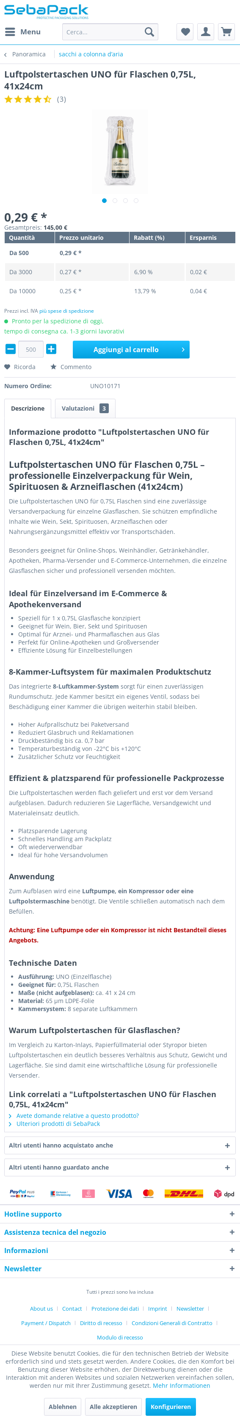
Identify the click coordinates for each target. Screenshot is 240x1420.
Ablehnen (63, 1407)
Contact (72, 1308)
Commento (70, 367)
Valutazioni (85, 408)
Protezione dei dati (115, 1308)
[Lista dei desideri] (185, 31)
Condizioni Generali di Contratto (172, 1323)
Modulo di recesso (120, 1337)
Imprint (157, 1308)
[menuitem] (22, 31)
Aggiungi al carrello (139, 348)
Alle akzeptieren (113, 1407)
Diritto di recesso (101, 1323)
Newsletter (190, 1308)
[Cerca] (149, 31)
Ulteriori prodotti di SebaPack (54, 1124)
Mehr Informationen (181, 1385)
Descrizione (27, 408)
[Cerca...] (110, 31)
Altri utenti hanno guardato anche (59, 1167)
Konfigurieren (171, 1407)
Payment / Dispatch (46, 1323)
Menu (23, 30)
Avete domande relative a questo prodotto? (74, 1116)
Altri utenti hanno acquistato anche (61, 1145)
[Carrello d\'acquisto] (226, 31)
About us (41, 1308)
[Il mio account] (205, 31)
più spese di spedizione (66, 310)
